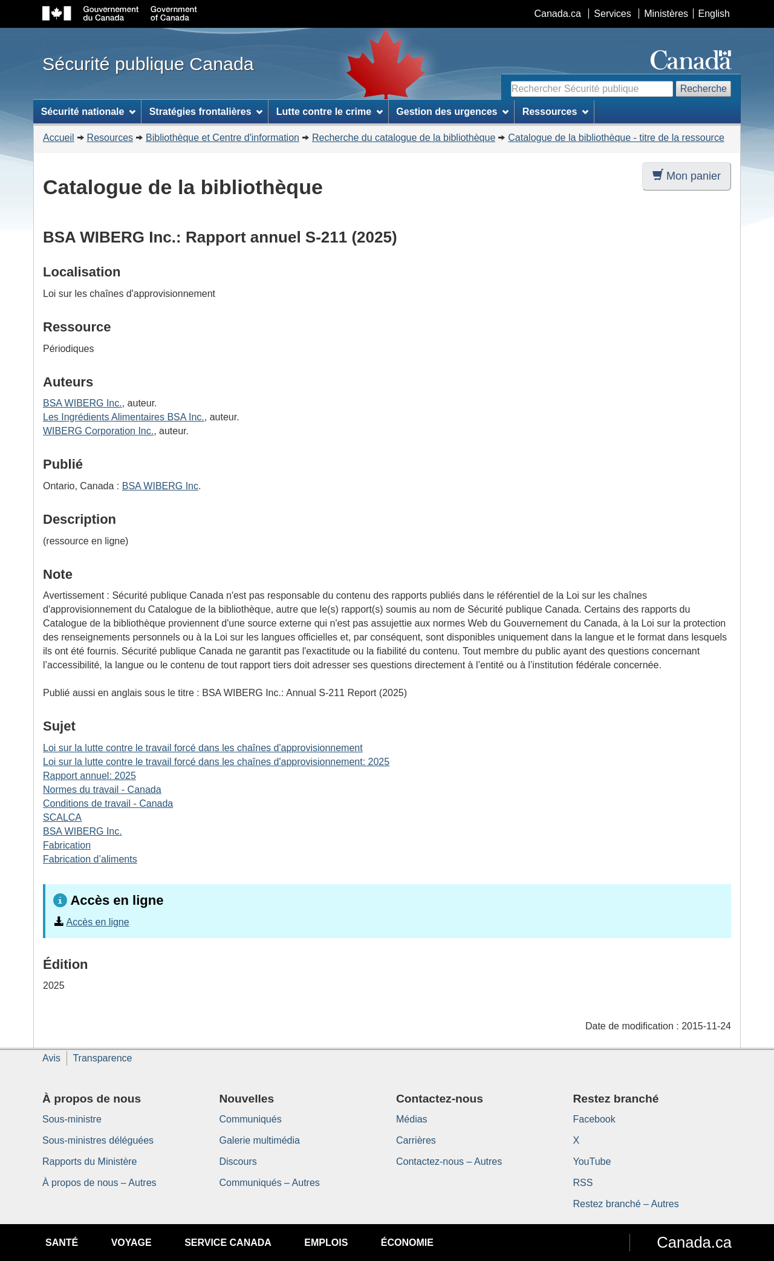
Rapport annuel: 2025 (89, 776)
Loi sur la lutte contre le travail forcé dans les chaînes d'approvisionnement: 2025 (216, 762)
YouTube (592, 1161)
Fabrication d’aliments (90, 859)
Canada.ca (558, 13)
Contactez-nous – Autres (449, 1161)
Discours (238, 1161)
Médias (412, 1119)
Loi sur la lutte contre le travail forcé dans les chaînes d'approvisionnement (203, 748)
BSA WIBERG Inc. (82, 403)
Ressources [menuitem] (555, 111)
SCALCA (62, 817)
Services (612, 13)
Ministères (666, 13)
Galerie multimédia (260, 1140)
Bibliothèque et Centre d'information (222, 137)
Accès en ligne (98, 922)
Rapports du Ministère (89, 1161)
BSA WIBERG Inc (160, 486)
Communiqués (251, 1119)
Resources (110, 137)
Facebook (594, 1119)
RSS (583, 1183)
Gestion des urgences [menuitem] (452, 111)
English (714, 13)
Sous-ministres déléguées (98, 1140)
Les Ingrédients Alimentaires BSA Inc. (123, 417)
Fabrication (67, 845)
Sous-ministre (72, 1119)
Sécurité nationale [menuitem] (88, 111)
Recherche (703, 88)
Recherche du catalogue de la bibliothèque (403, 137)
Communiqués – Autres (270, 1183)
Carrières (416, 1140)
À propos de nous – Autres (99, 1183)
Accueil (58, 137)
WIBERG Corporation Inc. (98, 431)
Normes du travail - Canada (102, 789)
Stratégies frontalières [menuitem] (206, 111)
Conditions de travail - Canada (108, 803)
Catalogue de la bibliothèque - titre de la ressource (616, 137)
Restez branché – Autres (626, 1204)
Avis (51, 1058)
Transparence (102, 1058)
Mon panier (686, 175)
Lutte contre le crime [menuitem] (329, 111)
